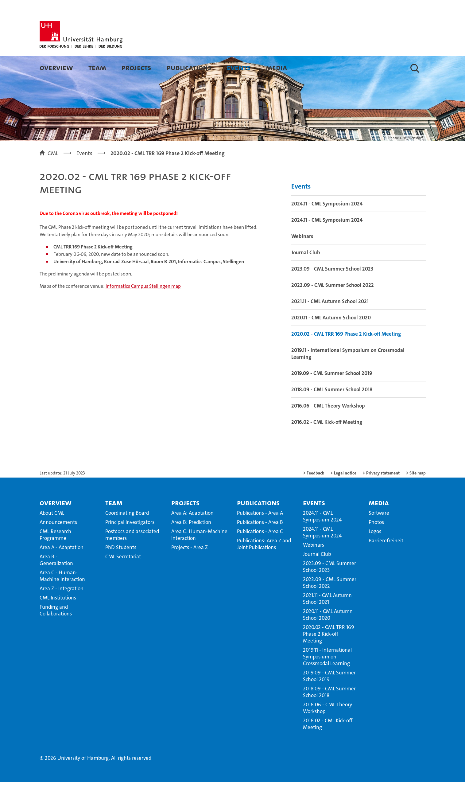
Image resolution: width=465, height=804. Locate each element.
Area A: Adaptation (192, 535)
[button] (415, 68)
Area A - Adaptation (61, 569)
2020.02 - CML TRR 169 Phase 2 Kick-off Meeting (346, 356)
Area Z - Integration (61, 610)
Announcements (58, 544)
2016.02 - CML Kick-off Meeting (326, 444)
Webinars (302, 258)
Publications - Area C (260, 553)
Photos (376, 544)
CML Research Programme (55, 557)
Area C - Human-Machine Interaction (62, 598)
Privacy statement (383, 495)
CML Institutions (58, 619)
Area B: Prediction (191, 544)
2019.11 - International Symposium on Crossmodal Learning (348, 375)
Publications (189, 67)
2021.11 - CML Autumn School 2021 (330, 323)
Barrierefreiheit (386, 562)
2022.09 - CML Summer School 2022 (332, 307)
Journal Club (305, 274)
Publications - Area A (260, 535)
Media (276, 67)
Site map (417, 495)
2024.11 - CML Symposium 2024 (326, 225)
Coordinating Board (127, 535)
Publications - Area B (260, 544)
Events (238, 67)
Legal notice (345, 495)
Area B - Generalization (56, 582)
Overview (56, 67)
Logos (375, 553)
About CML (52, 535)
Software (379, 535)
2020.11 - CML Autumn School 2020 (331, 339)
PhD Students (120, 569)
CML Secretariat (123, 578)
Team (97, 67)
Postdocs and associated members (132, 557)
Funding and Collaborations (56, 632)
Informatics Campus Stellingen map (143, 308)
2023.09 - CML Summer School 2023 (332, 290)
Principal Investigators (129, 544)
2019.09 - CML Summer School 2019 (331, 395)
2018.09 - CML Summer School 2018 (332, 411)
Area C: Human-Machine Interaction (199, 557)
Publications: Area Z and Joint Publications (264, 566)
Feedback (315, 495)
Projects (136, 67)
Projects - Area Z (189, 569)
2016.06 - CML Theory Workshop (328, 427)
